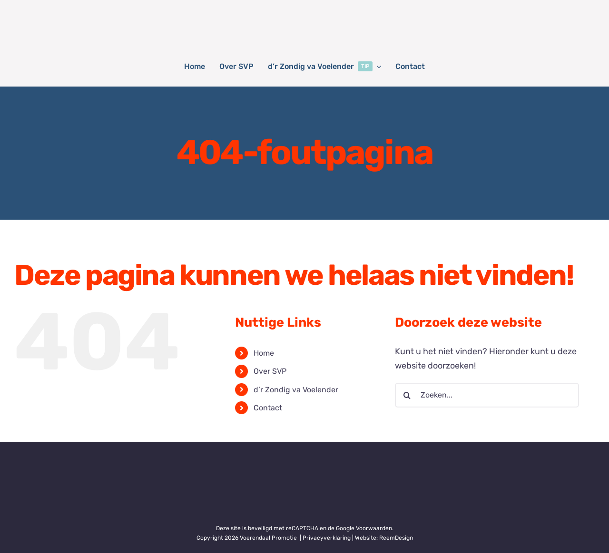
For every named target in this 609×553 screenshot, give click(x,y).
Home (264, 353)
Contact (268, 407)
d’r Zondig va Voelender (296, 389)
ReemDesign (396, 537)
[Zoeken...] (487, 395)
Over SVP (270, 371)
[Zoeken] (407, 395)
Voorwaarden (374, 528)
